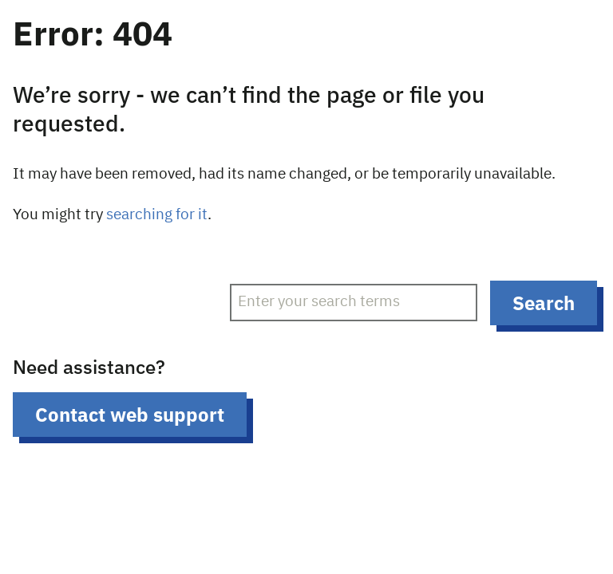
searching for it (157, 214)
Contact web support (129, 414)
